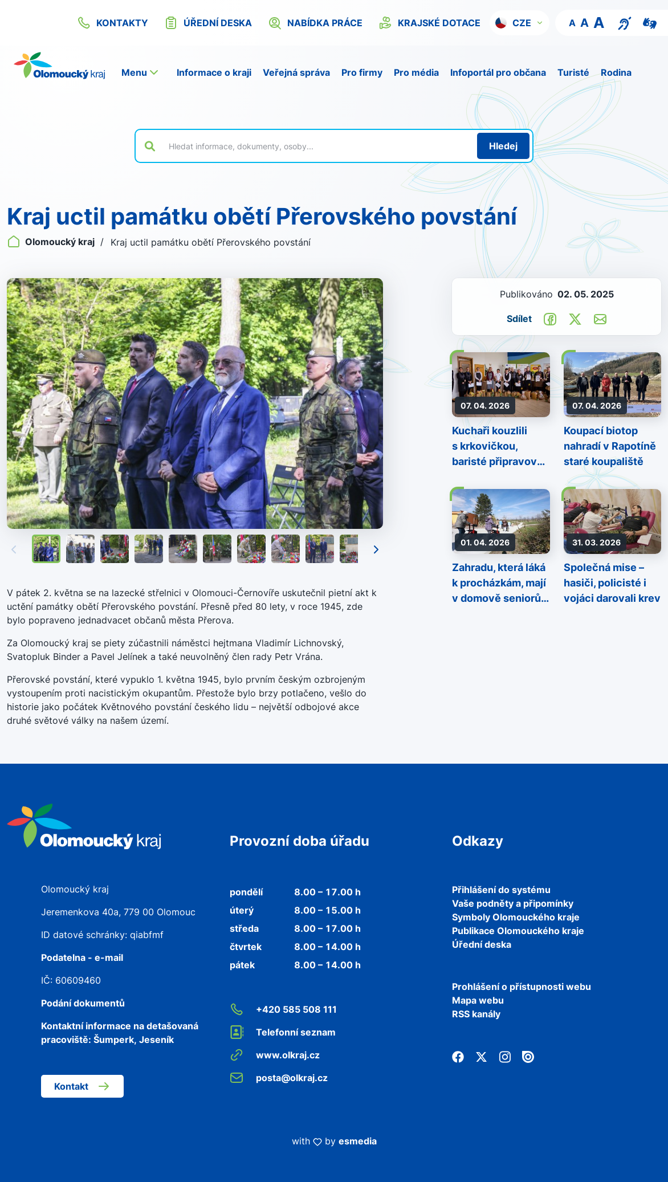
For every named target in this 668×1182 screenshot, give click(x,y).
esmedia (358, 1141)
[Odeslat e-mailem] (600, 318)
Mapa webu (478, 1000)
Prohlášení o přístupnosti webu (521, 986)
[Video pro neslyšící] (650, 22)
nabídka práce (315, 23)
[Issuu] (528, 1056)
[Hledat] (503, 146)
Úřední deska (481, 944)
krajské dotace (429, 23)
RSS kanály (476, 1014)
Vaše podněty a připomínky (512, 903)
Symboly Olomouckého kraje (516, 917)
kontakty (112, 23)
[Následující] (376, 548)
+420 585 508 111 (283, 1009)
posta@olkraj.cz (279, 1078)
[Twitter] (481, 1056)
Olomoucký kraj (52, 241)
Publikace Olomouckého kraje (518, 930)
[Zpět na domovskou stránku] (59, 65)
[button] (519, 22)
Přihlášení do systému (501, 889)
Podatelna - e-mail (82, 957)
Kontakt (82, 1086)
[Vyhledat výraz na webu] (316, 146)
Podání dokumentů (83, 1003)
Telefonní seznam (283, 1032)
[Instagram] (505, 1056)
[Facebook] (458, 1056)
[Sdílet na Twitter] (575, 318)
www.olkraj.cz (275, 1055)
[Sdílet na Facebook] (550, 318)
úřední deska (208, 23)
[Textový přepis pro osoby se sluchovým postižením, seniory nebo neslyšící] (625, 22)
